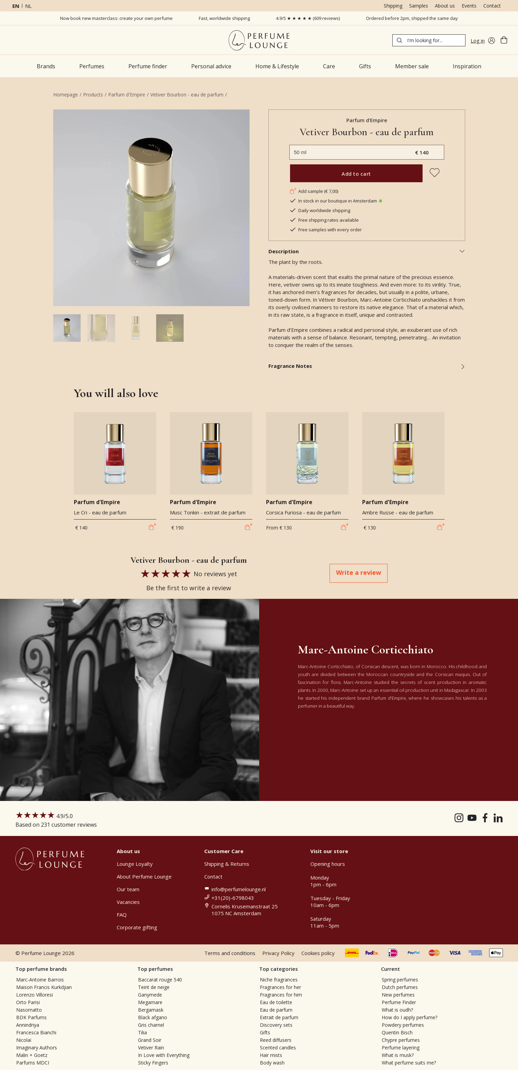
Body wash (272, 1062)
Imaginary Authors (36, 1047)
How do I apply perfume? (409, 1017)
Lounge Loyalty (135, 863)
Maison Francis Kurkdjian (44, 987)
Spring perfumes (400, 979)
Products (93, 94)
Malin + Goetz (31, 1055)
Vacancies (128, 901)
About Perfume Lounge (144, 876)
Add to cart (356, 173)
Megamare (150, 1002)
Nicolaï (24, 1040)
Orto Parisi (28, 1002)
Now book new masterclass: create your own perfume (116, 18)
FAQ (122, 914)
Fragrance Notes (366, 365)
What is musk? (398, 1055)
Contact (492, 5)
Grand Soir (149, 1040)
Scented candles (278, 1047)
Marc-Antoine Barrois (40, 979)
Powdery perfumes (403, 1025)
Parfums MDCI (32, 1062)
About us (445, 5)
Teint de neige (154, 987)
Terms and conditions (229, 953)
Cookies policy (318, 953)
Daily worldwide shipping (319, 210)
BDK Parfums (31, 1017)
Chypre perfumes (401, 1040)
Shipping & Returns (226, 863)
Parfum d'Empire (126, 94)
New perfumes (398, 994)
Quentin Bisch (397, 1032)
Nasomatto (29, 1010)
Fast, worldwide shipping (224, 18)
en (15, 5)
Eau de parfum (276, 1010)
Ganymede (150, 994)
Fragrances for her (280, 987)
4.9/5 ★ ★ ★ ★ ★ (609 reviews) (308, 18)
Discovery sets (276, 1025)
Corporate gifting (137, 927)
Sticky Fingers (153, 1062)
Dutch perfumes (400, 987)
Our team (128, 889)
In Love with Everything (163, 1055)
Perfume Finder (399, 1002)
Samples (418, 5)
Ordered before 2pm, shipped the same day (412, 18)
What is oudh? (397, 1010)
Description (366, 251)
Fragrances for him (281, 994)
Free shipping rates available (324, 220)
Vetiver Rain (151, 1047)
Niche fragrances (279, 979)
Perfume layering (400, 1047)
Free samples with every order (325, 229)
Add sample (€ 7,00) (313, 191)
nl (28, 5)
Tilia (142, 1032)
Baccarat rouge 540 (160, 979)
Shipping (393, 5)
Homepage (65, 94)
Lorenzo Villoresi (34, 994)
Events (469, 5)
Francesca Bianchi (36, 1032)
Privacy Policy (278, 953)
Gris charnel (151, 1025)
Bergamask (150, 1010)
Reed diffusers (275, 1040)
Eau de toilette (276, 1002)
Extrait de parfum (279, 1017)
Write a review (358, 572)
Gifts (265, 1032)
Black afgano (152, 1017)
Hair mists (271, 1055)
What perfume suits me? (409, 1062)
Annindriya (27, 1025)
